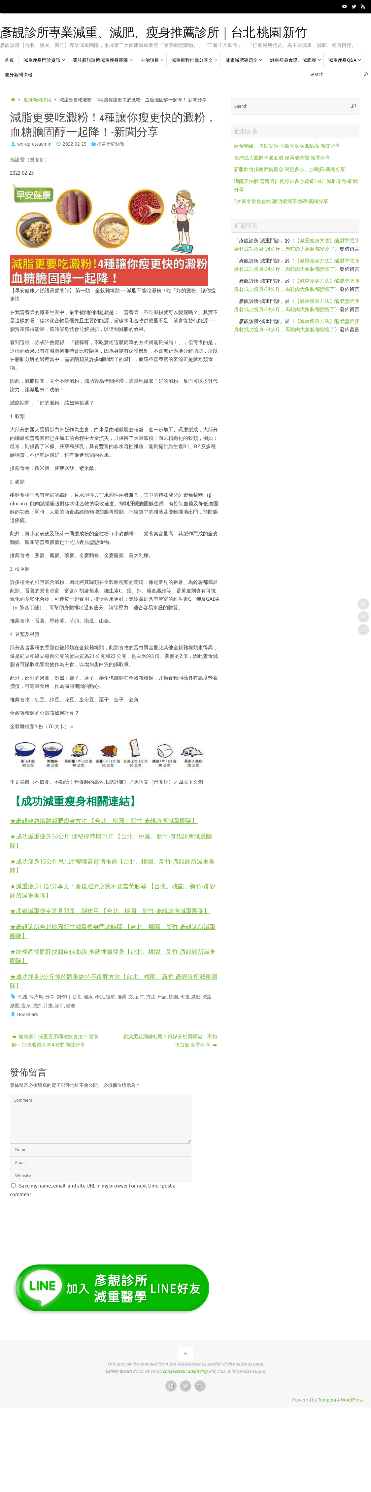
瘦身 (25, 1005)
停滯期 (36, 996)
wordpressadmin (34, 144)
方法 (150, 996)
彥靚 (99, 996)
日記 (162, 996)
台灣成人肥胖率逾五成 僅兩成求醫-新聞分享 (282, 158)
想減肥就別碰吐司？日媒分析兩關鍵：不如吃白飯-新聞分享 (170, 1040)
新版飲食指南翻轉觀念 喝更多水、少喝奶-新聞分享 (289, 169)
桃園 (173, 996)
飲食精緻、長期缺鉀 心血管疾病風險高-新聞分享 (287, 146)
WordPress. (352, 1399)
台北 (77, 996)
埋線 (88, 996)
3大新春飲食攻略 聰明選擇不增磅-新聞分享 (281, 201)
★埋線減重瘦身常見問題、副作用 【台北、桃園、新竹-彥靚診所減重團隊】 (110, 910)
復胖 (110, 996)
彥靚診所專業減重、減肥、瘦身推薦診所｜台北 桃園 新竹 (153, 33)
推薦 (121, 996)
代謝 (22, 996)
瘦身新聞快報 (37, 100)
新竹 (139, 996)
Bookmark (27, 1014)
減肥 (195, 996)
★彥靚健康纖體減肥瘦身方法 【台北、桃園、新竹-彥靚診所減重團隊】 (104, 820)
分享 (49, 996)
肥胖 (37, 1005)
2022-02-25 (74, 144)
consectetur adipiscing (185, 1371)
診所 (59, 1005)
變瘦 (70, 1005)
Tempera (327, 1399)
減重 (14, 1005)
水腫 (184, 996)
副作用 (63, 996)
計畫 (48, 1005)
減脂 (207, 996)
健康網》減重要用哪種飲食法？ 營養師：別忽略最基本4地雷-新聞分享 (55, 1040)
